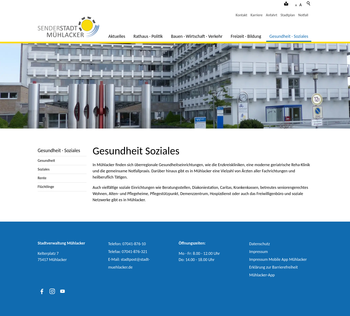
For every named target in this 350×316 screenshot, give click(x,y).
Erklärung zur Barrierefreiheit (273, 267)
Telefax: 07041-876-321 (127, 251)
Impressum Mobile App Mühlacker (278, 259)
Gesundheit (46, 160)
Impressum (258, 251)
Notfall (303, 15)
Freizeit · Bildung (246, 36)
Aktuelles (116, 36)
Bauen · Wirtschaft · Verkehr (196, 36)
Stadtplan (288, 15)
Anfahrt (271, 15)
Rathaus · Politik (148, 36)
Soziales (44, 169)
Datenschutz (259, 243)
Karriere (257, 15)
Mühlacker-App (262, 275)
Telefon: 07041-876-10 (127, 243)
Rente (42, 178)
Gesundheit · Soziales (288, 36)
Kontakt (241, 15)
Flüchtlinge (46, 186)
